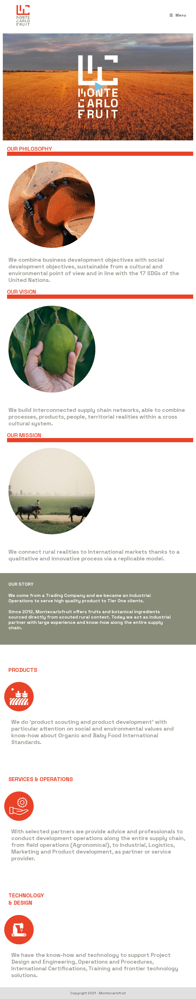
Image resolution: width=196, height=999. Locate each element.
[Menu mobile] (178, 15)
